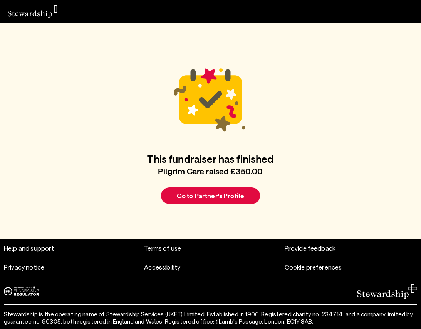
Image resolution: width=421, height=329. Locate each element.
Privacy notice (24, 267)
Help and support (29, 248)
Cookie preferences (313, 267)
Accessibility (162, 267)
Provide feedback (310, 248)
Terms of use (162, 248)
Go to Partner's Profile (210, 195)
